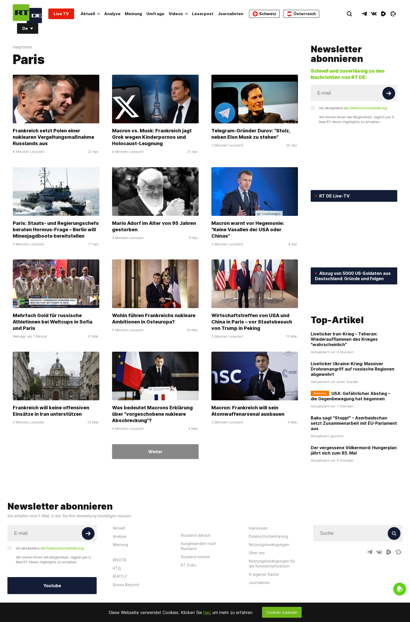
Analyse (112, 13)
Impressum (258, 570)
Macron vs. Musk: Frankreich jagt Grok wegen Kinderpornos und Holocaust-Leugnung (152, 137)
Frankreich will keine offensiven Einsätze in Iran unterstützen (51, 411)
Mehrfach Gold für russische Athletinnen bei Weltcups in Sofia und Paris (52, 322)
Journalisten (230, 13)
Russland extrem (195, 598)
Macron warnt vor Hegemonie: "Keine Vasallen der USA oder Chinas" (247, 229)
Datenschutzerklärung (268, 578)
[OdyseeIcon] (393, 14)
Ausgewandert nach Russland (198, 587)
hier (206, 612)
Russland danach (196, 577)
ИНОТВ (119, 601)
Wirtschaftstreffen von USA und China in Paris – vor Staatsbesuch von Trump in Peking (251, 322)
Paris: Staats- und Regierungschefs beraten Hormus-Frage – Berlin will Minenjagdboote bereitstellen (56, 229)
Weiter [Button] (155, 451)
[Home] (27, 13)
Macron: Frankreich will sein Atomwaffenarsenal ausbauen (247, 411)
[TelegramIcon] (364, 14)
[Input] (354, 93)
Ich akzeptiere (353, 108)
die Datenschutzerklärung (365, 108)
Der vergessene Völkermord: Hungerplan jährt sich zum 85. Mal (354, 492)
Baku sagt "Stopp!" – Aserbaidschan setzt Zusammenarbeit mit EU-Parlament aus (354, 465)
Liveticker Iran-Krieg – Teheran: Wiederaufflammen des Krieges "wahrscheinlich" (344, 381)
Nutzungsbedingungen (269, 586)
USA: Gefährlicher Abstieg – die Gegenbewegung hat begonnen (350, 438)
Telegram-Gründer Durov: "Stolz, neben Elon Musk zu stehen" (251, 134)
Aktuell (90, 13)
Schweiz (264, 13)
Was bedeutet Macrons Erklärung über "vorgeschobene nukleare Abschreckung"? (152, 414)
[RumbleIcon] (383, 14)
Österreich (301, 13)
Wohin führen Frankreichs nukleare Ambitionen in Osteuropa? (153, 319)
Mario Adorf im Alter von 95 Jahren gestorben (154, 226)
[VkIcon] (374, 14)
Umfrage (155, 13)
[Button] (388, 93)
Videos (178, 13)
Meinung (133, 13)
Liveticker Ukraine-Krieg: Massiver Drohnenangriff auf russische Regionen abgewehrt (352, 411)
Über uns (257, 594)
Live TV (61, 13)
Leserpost (202, 13)
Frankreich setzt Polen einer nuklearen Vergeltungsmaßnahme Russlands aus (53, 137)
